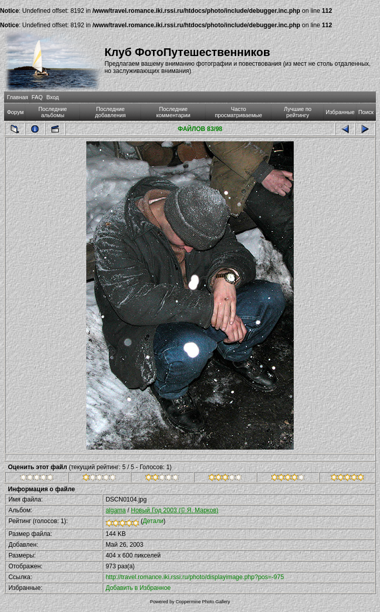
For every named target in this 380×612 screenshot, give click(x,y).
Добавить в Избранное (138, 587)
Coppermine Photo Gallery (203, 601)
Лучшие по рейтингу (298, 112)
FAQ (37, 97)
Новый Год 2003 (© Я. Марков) (174, 510)
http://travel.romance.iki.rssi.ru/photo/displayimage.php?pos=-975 (195, 577)
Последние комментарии (173, 112)
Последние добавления (110, 112)
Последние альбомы (53, 112)
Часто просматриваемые (238, 112)
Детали (153, 521)
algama (116, 510)
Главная (17, 97)
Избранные (340, 112)
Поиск (366, 112)
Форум (15, 112)
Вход (52, 97)
